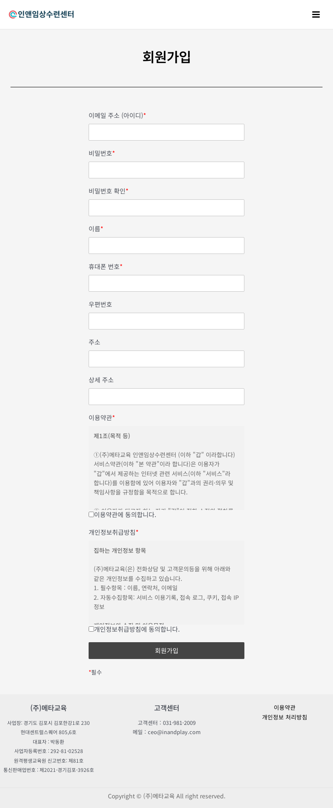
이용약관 (102, 417)
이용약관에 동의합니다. (122, 514)
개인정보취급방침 (114, 532)
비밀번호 (102, 153)
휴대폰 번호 (106, 266)
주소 (94, 342)
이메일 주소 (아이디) (117, 115)
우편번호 (100, 304)
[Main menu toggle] (316, 14)
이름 (96, 229)
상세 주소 (101, 380)
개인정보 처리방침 (284, 717)
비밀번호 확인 (108, 191)
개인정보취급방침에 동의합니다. (134, 629)
